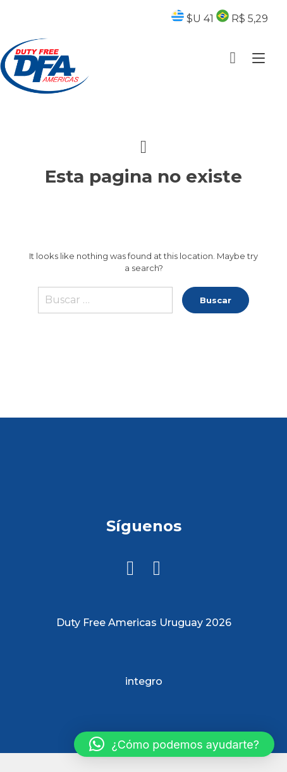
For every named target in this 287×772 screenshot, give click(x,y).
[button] (174, 744)
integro (143, 681)
